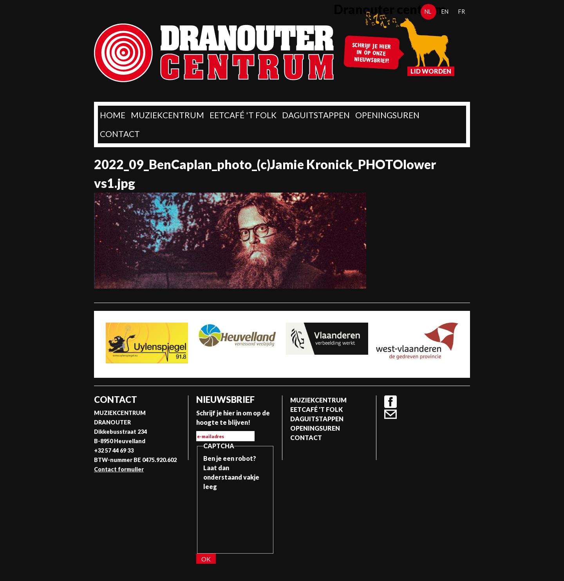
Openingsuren (387, 115)
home (112, 115)
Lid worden (430, 71)
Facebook (390, 401)
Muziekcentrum (167, 115)
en (444, 11)
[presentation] (235, 519)
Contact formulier (119, 469)
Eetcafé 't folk (243, 115)
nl (428, 11)
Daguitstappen (316, 115)
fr (461, 11)
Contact (120, 134)
